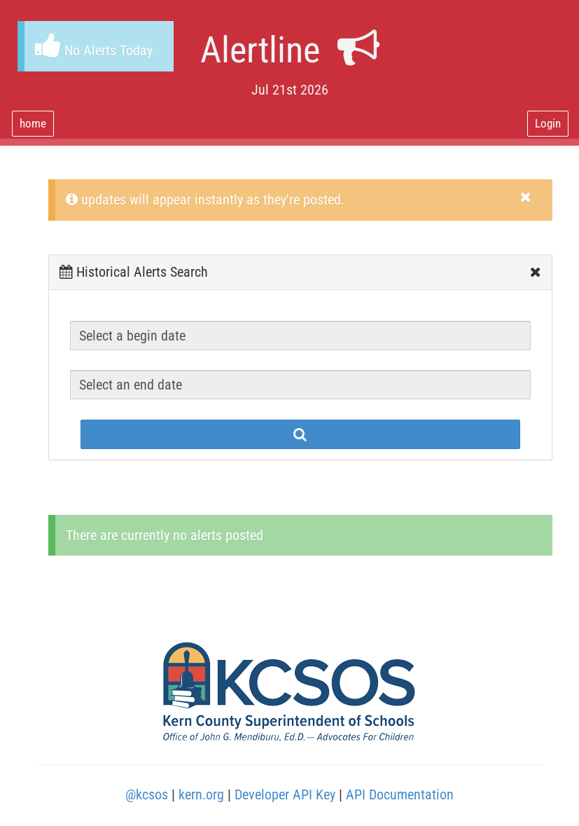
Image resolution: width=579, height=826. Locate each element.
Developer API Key (285, 794)
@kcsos (146, 794)
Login (548, 123)
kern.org (201, 794)
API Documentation (400, 794)
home (33, 123)
